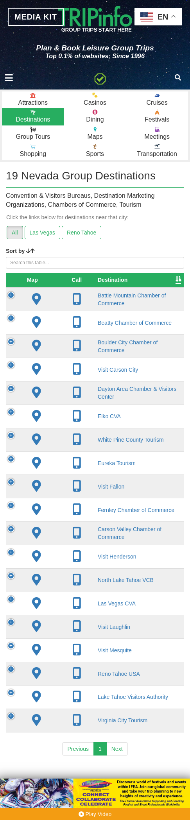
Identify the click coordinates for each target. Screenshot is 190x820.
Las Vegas (42, 232)
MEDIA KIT (35, 17)
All (15, 232)
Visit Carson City (76, 383)
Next (117, 775)
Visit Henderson (75, 583)
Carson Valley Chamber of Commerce (73, 557)
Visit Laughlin (72, 653)
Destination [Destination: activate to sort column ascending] (71, 280)
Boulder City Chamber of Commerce (71, 356)
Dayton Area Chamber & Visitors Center (79, 410)
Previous (77, 775)
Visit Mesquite (73, 677)
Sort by (20, 251)
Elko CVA (67, 436)
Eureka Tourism (75, 483)
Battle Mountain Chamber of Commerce (75, 303)
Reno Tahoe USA (77, 700)
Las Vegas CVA (75, 630)
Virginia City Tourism (81, 747)
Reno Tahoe (81, 232)
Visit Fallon (69, 506)
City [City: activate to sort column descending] (118, 280)
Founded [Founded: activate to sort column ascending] (160, 280)
